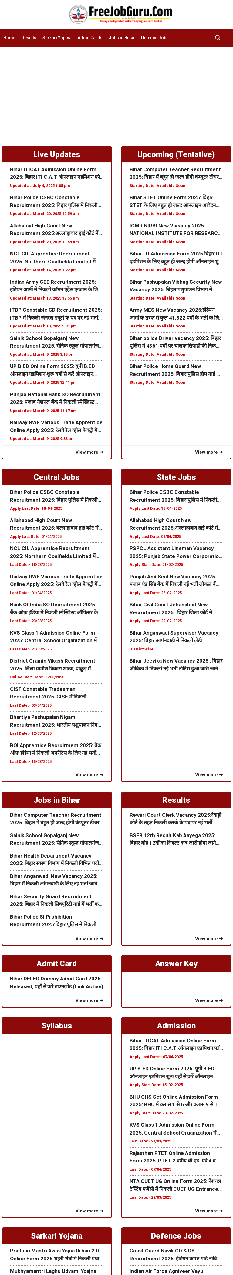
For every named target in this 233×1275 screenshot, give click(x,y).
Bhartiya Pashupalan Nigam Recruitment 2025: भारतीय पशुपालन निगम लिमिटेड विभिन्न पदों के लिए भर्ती (55, 721)
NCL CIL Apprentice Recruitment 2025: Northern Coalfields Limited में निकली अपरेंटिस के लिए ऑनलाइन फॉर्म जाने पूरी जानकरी (55, 258)
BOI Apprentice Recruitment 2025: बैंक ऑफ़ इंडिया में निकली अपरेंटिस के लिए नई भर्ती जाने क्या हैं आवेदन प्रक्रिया (55, 749)
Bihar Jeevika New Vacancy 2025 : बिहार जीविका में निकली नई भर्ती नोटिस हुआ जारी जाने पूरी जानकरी (176, 665)
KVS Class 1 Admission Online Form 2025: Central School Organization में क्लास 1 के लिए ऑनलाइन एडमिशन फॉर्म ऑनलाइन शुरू (53, 637)
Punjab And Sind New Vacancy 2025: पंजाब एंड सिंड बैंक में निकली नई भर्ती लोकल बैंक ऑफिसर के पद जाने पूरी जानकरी (175, 580)
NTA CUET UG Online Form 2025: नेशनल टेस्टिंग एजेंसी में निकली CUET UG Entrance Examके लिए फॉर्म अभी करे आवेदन (175, 1185)
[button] (219, 38)
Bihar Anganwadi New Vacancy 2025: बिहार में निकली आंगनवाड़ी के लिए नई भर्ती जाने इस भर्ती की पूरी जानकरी (53, 880)
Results (29, 37)
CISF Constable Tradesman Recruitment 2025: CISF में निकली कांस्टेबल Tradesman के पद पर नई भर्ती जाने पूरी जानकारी (54, 693)
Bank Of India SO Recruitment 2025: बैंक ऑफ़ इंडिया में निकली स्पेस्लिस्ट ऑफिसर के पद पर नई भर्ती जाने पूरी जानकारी (54, 608)
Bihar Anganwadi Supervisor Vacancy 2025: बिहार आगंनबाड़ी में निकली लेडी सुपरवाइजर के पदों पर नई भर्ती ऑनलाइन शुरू (174, 637)
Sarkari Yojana (57, 37)
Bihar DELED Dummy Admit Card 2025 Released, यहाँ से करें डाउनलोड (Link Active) (56, 982)
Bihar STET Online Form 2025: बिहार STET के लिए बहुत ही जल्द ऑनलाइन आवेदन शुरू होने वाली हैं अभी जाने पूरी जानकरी (173, 201)
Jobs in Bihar (122, 37)
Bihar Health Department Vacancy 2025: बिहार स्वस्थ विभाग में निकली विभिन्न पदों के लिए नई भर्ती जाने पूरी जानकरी (54, 860)
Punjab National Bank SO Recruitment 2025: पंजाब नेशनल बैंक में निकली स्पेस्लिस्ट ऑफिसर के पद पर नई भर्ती (55, 398)
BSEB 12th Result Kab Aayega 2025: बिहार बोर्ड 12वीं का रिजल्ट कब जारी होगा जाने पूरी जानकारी (173, 839)
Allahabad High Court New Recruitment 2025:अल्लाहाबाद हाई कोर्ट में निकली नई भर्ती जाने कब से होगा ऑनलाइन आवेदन (56, 230)
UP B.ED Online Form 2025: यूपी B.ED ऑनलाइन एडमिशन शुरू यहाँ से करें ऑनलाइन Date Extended (52, 370)
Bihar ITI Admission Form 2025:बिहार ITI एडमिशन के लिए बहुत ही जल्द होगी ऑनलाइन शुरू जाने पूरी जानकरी (176, 258)
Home (9, 37)
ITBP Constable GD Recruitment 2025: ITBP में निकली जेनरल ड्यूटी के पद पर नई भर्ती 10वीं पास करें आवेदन (56, 314)
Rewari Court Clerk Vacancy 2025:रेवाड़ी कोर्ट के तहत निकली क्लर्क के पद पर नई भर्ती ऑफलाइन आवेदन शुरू (175, 819)
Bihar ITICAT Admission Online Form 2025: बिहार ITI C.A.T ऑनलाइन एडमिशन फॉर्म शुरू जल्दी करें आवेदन (56, 173)
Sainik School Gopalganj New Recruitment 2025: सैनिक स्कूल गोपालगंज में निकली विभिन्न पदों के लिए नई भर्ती (56, 342)
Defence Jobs (155, 37)
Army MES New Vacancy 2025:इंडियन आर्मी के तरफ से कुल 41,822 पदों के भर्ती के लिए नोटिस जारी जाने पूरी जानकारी (176, 314)
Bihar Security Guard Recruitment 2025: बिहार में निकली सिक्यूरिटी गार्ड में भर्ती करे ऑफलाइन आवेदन (55, 900)
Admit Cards (90, 37)
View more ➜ (89, 452)
